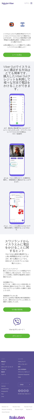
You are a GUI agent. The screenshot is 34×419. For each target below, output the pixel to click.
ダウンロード (17, 336)
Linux (2, 396)
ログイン (26, 3)
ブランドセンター (22, 364)
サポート (3, 374)
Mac (2, 394)
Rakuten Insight (19, 409)
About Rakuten (6, 412)
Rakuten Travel (28, 406)
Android (3, 386)
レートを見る (17, 55)
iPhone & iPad (5, 388)
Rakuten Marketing (7, 409)
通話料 (3, 372)
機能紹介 (3, 361)
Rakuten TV (29, 409)
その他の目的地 (17, 309)
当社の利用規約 (22, 369)
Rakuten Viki (5, 406)
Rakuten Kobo (16, 406)
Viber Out (3, 369)
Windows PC (4, 391)
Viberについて (21, 361)
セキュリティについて (7, 366)
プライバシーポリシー (24, 372)
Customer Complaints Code (23, 376)
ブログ (3, 364)
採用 (19, 366)
